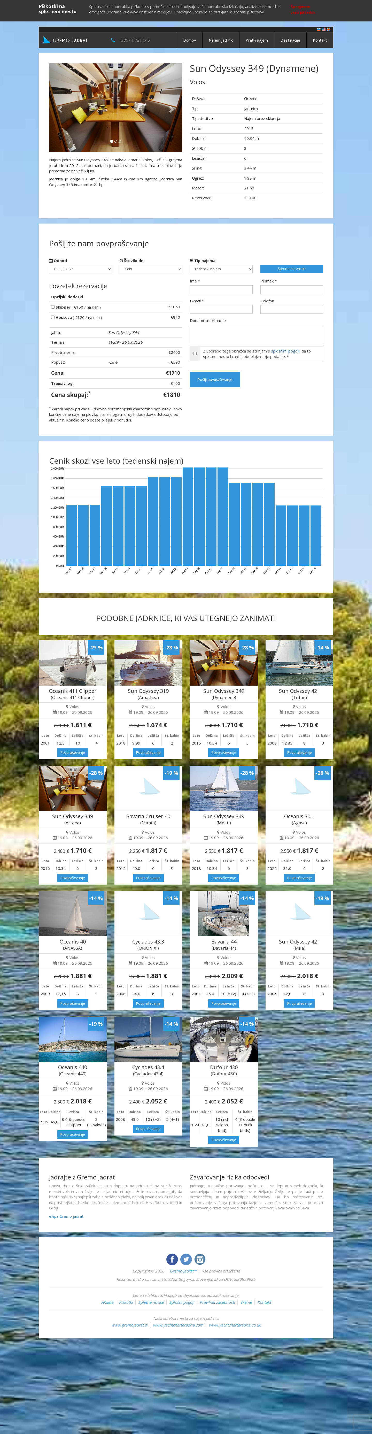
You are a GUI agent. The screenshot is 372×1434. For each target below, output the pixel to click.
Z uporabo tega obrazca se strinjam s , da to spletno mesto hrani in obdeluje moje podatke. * (257, 353)
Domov (189, 40)
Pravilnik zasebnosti (217, 1302)
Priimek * (268, 280)
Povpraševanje (72, 752)
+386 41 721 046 (134, 40)
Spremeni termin (291, 268)
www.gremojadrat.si (129, 1325)
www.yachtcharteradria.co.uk (235, 1325)
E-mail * (197, 300)
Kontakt (320, 40)
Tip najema (202, 260)
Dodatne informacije (208, 320)
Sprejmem (300, 6)
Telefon (267, 300)
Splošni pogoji (181, 1302)
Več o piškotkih (303, 13)
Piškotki (126, 1302)
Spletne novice (151, 1302)
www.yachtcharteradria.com (178, 1325)
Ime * (195, 280)
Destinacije (290, 40)
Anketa (107, 1302)
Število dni (132, 260)
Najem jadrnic (221, 40)
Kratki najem (257, 40)
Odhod (58, 260)
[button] (59, 107)
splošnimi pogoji (285, 351)
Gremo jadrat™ (183, 1271)
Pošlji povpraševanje (215, 379)
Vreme (246, 1302)
